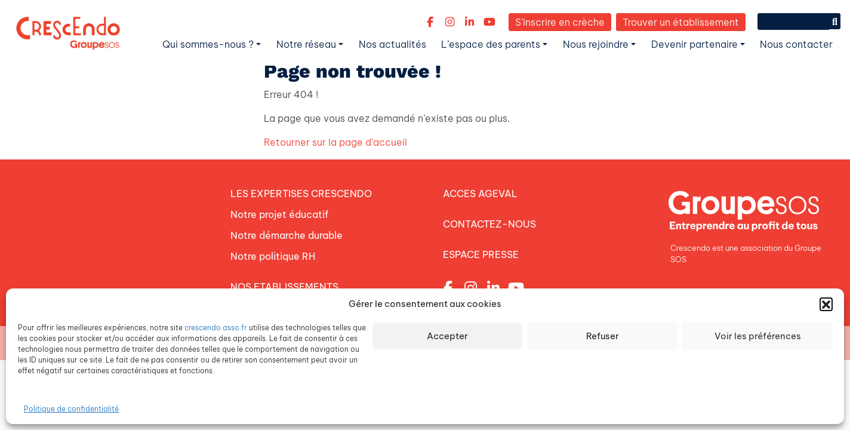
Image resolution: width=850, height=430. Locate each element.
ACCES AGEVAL (480, 193)
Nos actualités (392, 44)
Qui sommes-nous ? (208, 44)
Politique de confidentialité (71, 408)
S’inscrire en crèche (560, 22)
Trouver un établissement (681, 22)
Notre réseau (306, 44)
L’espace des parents (490, 44)
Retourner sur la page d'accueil (335, 142)
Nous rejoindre (596, 44)
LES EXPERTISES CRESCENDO (301, 193)
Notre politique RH (272, 254)
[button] (826, 304)
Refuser (602, 336)
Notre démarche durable (286, 233)
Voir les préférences (758, 336)
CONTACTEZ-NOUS (489, 223)
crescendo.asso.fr (215, 327)
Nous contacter (796, 44)
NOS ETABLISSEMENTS (284, 284)
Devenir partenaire (694, 44)
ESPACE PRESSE (481, 253)
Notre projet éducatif (279, 213)
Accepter (447, 336)
